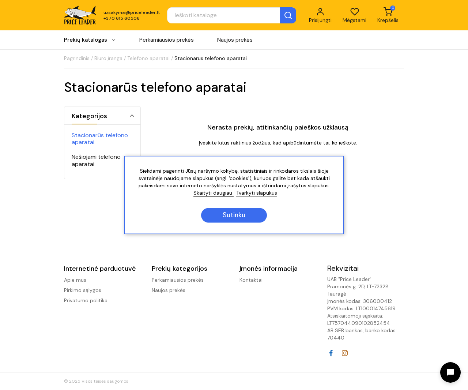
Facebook (331, 353)
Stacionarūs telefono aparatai (100, 139)
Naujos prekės (235, 40)
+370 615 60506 (121, 18)
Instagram (344, 353)
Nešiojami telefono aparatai (96, 160)
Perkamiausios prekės (166, 40)
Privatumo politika (85, 300)
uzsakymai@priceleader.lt (131, 12)
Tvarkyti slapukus (256, 193)
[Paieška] (231, 15)
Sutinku (234, 215)
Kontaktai (251, 280)
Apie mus (75, 280)
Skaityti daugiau (213, 193)
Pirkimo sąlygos (82, 290)
